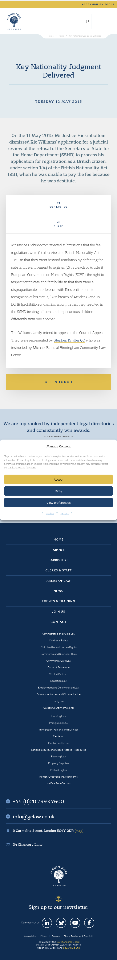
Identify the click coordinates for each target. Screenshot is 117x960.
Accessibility (30, 936)
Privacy (65, 513)
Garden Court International (58, 707)
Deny (58, 491)
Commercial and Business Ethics (58, 653)
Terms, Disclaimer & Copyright (78, 936)
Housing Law (58, 716)
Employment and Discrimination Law (58, 687)
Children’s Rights (58, 640)
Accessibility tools (98, 4)
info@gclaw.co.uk (34, 816)
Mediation (58, 736)
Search (87, 21)
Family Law (59, 701)
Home (58, 539)
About (58, 550)
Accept (58, 479)
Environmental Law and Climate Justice (59, 694)
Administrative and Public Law (58, 633)
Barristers (59, 560)
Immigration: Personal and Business (58, 729)
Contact (58, 622)
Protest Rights (58, 769)
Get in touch (58, 382)
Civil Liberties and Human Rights (59, 647)
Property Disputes (58, 763)
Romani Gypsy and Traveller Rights (58, 776)
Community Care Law (58, 660)
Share (58, 224)
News (58, 591)
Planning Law (58, 756)
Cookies (50, 513)
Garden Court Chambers (14, 21)
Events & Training (58, 601)
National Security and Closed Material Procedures (58, 749)
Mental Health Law (58, 743)
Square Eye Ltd (71, 947)
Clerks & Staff (58, 570)
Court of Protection (59, 667)
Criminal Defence (58, 674)
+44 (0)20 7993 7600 (97, 21)
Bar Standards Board (68, 941)
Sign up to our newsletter (58, 907)
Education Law (58, 680)
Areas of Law (59, 581)
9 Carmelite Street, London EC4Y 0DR (48, 830)
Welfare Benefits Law (58, 783)
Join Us (58, 611)
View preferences (58, 502)
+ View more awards (58, 436)
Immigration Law (58, 722)
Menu (107, 21)
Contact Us (58, 205)
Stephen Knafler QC (69, 340)
